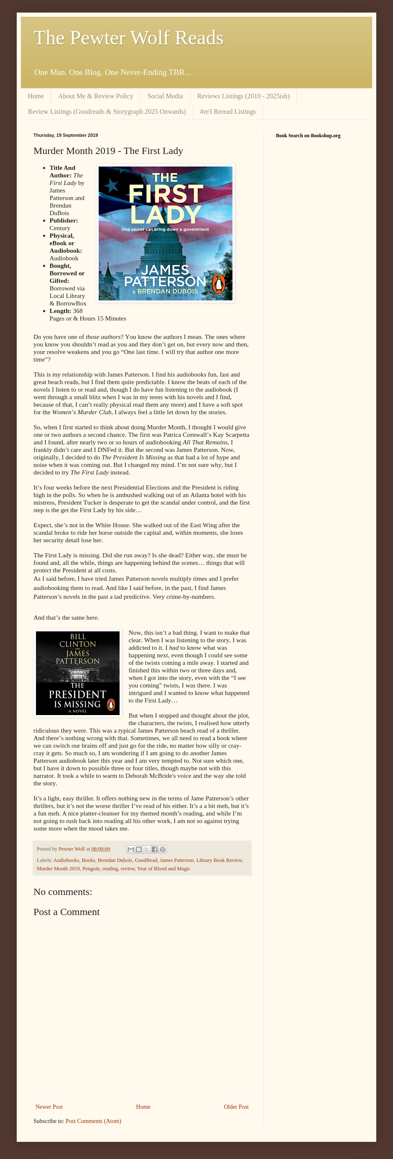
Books (88, 860)
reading (110, 869)
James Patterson (177, 860)
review (128, 869)
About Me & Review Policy (95, 96)
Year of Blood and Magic (163, 869)
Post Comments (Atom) (93, 1121)
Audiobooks (66, 860)
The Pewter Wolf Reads (128, 37)
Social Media (165, 96)
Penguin (91, 869)
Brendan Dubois (115, 860)
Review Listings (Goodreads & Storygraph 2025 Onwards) (107, 111)
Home (36, 96)
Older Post (236, 1107)
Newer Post (49, 1107)
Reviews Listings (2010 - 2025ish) (243, 96)
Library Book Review (219, 860)
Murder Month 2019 (58, 869)
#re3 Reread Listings (228, 111)
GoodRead (146, 860)
